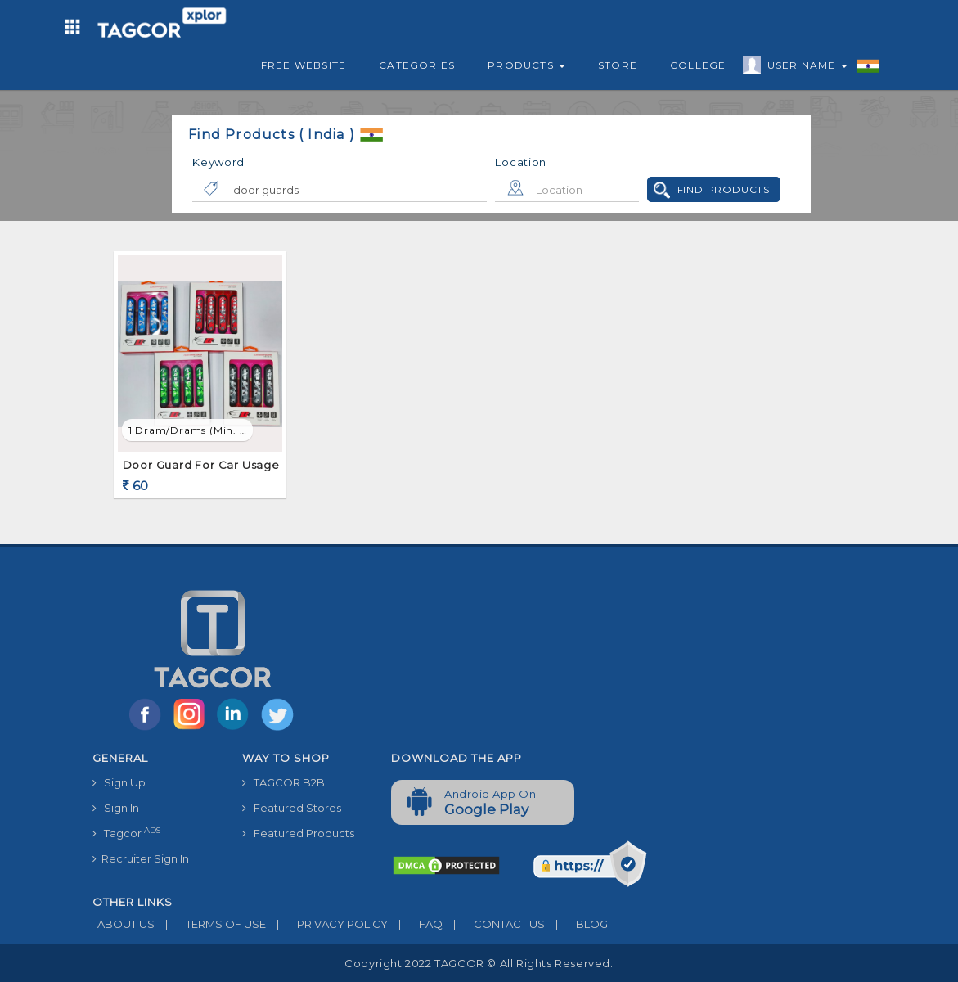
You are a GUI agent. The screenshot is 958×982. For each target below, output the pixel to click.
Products (526, 65)
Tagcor (126, 833)
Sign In (115, 807)
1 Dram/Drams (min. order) (190, 430)
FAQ (415, 923)
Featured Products (298, 833)
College (698, 65)
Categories (417, 65)
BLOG (576, 923)
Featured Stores (291, 807)
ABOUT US (123, 923)
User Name (803, 68)
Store (617, 65)
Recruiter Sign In (140, 858)
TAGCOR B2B (283, 782)
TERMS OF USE (210, 923)
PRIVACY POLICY (327, 923)
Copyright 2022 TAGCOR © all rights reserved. (478, 963)
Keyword (218, 162)
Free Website (303, 65)
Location (520, 162)
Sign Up (119, 782)
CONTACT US (494, 923)
